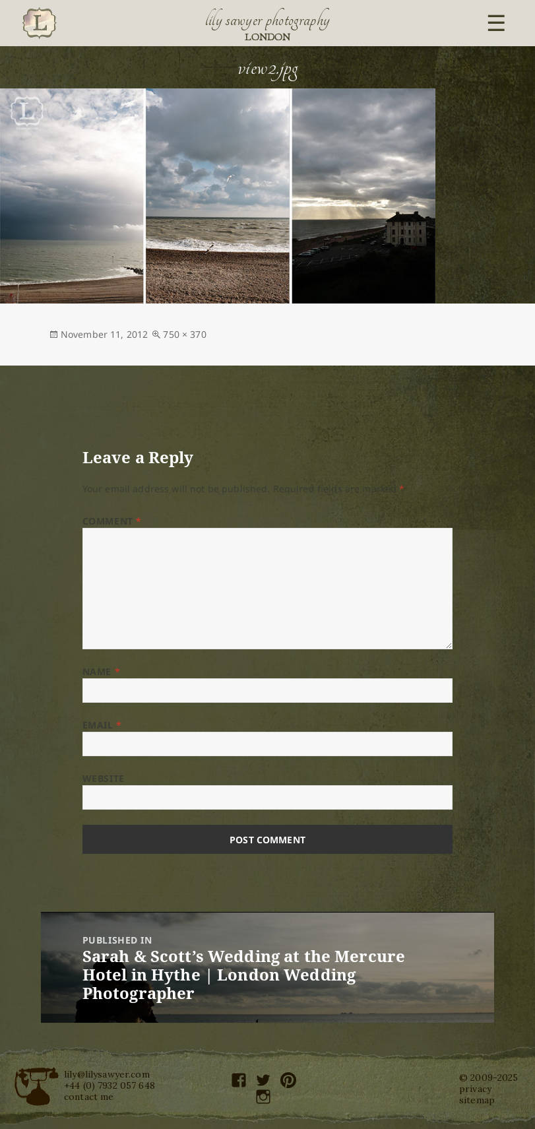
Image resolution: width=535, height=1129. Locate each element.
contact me (88, 1097)
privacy (475, 1089)
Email (102, 725)
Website (103, 778)
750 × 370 (184, 334)
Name (101, 671)
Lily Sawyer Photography (267, 20)
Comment (112, 521)
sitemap (477, 1100)
